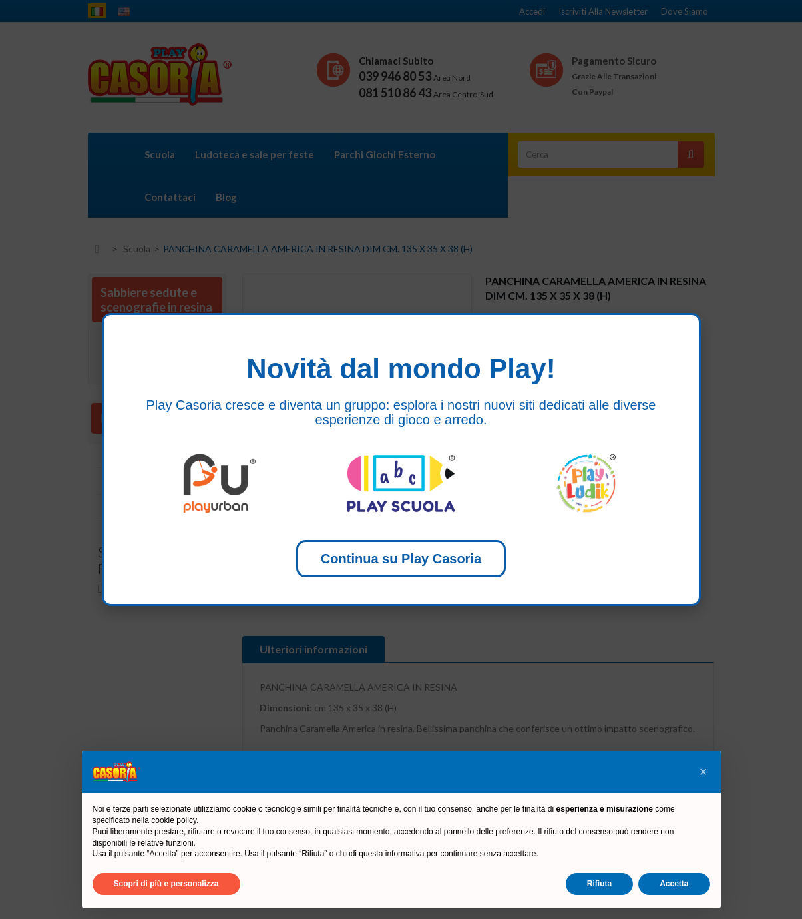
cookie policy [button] (173, 820)
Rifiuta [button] (599, 883)
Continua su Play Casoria (401, 558)
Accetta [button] (674, 883)
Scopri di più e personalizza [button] (166, 883)
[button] (703, 771)
